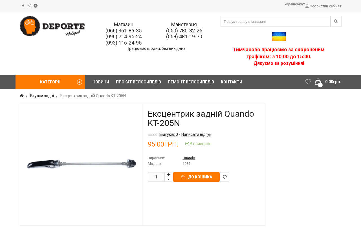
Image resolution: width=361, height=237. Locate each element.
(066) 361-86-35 (123, 31)
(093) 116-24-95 (123, 43)
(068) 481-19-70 (184, 36)
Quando (188, 158)
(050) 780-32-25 (184, 31)
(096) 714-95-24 (123, 36)
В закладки (224, 177)
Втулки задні (42, 96)
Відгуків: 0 (168, 134)
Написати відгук (196, 134)
